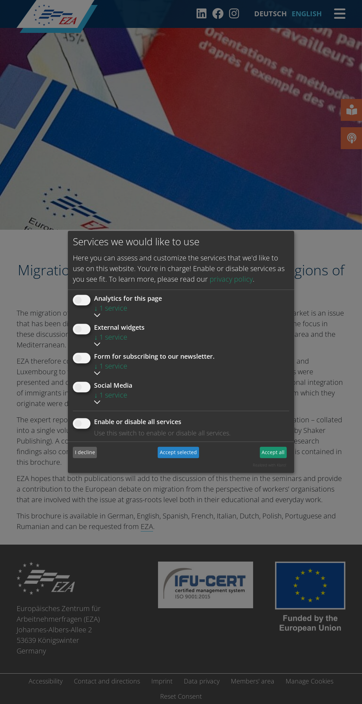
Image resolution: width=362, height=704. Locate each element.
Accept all (273, 452)
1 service (110, 308)
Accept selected (178, 452)
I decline (85, 452)
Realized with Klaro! (269, 465)
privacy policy (231, 279)
